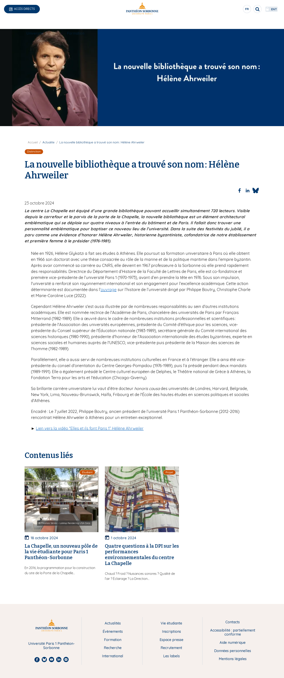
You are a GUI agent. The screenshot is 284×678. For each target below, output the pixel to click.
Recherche (117, 23)
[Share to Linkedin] (247, 190)
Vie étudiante (206, 23)
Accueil (33, 142)
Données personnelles (232, 651)
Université (34, 23)
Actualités (113, 623)
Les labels (171, 656)
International (160, 23)
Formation (75, 23)
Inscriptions (171, 632)
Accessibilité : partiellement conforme (232, 632)
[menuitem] (34, 23)
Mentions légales (233, 659)
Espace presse (171, 640)
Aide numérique (233, 643)
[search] (245, 9)
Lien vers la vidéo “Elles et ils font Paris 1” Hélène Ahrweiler (90, 428)
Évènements (113, 632)
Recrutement (171, 648)
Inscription (249, 23)
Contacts (232, 622)
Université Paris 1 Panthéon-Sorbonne (51, 646)
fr (235, 10)
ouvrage (109, 289)
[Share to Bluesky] (255, 190)
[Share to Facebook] (239, 190)
